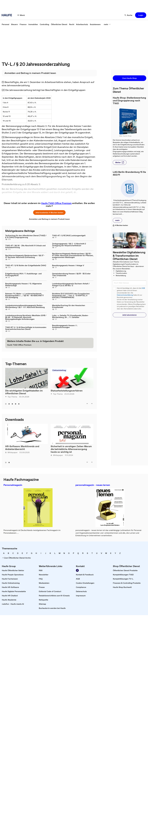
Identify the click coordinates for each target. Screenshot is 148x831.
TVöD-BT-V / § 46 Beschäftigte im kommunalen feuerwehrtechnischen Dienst (25, 328)
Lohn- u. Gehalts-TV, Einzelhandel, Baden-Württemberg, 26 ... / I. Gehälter (70, 316)
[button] (140, 15)
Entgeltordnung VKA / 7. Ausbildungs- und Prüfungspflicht (23, 274)
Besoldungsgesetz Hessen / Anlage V (68, 265)
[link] (5, 24)
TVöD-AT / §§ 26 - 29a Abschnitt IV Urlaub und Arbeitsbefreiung (25, 246)
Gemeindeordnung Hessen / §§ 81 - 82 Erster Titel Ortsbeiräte (71, 274)
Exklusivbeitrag (59, 370)
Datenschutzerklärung (125, 295)
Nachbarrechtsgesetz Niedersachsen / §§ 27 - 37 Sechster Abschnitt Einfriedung (25, 256)
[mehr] (107, 24)
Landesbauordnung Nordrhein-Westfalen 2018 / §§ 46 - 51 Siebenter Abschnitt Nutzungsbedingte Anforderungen (25, 317)
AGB (143, 288)
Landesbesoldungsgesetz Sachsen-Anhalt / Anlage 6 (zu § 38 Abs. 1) (71, 284)
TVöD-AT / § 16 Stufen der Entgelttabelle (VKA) (25, 265)
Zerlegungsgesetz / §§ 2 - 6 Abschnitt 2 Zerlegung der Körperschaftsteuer (69, 244)
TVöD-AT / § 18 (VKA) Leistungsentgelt (68, 235)
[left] (87, 403)
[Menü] (21, 15)
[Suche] (128, 15)
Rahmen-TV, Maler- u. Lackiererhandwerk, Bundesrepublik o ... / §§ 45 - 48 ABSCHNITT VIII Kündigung (24, 295)
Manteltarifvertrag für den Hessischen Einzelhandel (68, 306)
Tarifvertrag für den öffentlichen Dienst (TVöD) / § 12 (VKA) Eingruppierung (25, 236)
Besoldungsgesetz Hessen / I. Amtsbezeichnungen (64, 326)
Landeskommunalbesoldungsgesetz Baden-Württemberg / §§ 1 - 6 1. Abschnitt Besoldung (25, 306)
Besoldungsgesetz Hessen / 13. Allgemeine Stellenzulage (23, 284)
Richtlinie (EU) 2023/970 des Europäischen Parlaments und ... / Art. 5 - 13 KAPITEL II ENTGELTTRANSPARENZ (71, 295)
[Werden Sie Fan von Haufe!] (77, 570)
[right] (91, 403)
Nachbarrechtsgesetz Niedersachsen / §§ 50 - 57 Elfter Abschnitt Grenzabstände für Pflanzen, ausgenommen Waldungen (72, 255)
